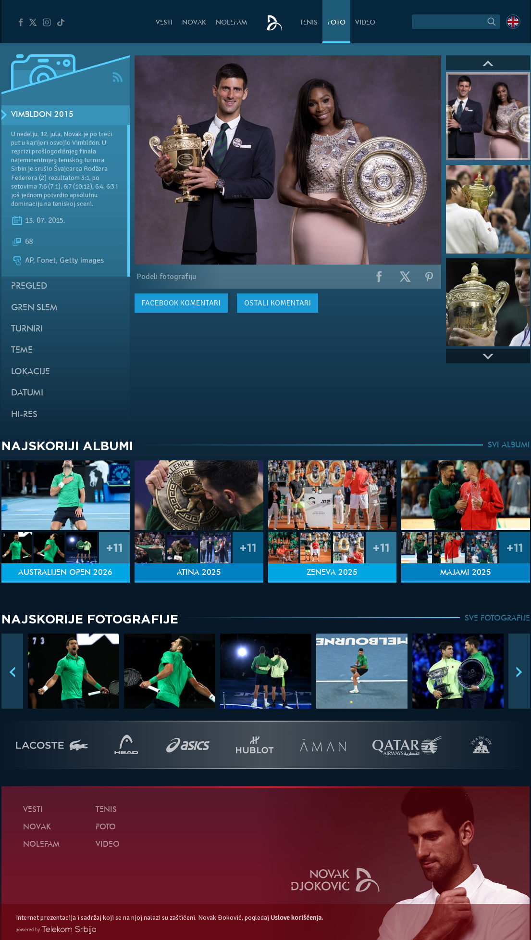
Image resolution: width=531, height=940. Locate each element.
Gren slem (34, 308)
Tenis (309, 22)
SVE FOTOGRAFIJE (497, 618)
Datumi (27, 393)
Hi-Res (24, 414)
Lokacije (30, 372)
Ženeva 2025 (332, 573)
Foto (336, 22)
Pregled (29, 286)
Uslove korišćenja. (297, 918)
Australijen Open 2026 (65, 573)
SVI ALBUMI (509, 445)
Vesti (164, 22)
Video (365, 22)
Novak (194, 22)
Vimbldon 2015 (42, 115)
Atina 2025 (199, 573)
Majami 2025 (465, 573)
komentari (181, 303)
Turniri (27, 329)
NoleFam (231, 22)
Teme (22, 350)
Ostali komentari (277, 303)
